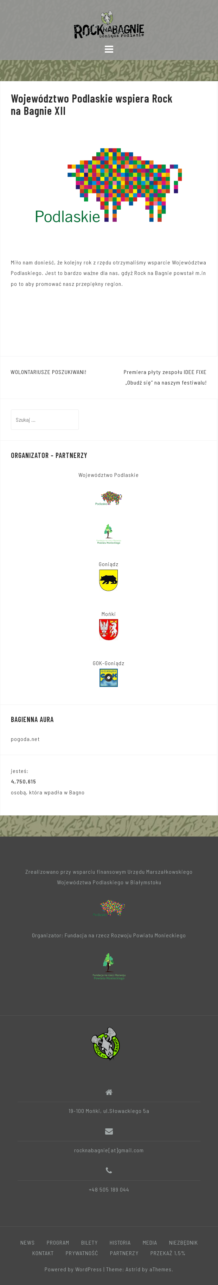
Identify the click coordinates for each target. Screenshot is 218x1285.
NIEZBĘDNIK (183, 1242)
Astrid (133, 1269)
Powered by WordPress (73, 1269)
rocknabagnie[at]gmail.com (109, 1150)
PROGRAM (58, 1242)
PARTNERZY (124, 1253)
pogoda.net (25, 738)
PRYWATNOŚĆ (82, 1253)
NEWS (27, 1242)
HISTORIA (120, 1242)
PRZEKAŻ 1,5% (168, 1253)
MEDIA (150, 1242)
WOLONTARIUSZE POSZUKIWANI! (48, 371)
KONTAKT (43, 1253)
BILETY (89, 1242)
